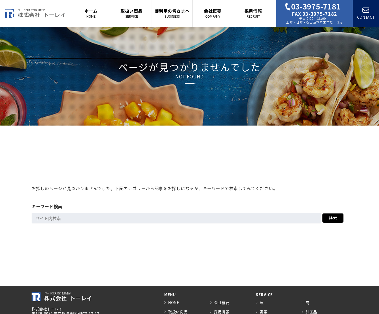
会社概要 (222, 302)
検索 (333, 218)
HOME (173, 302)
